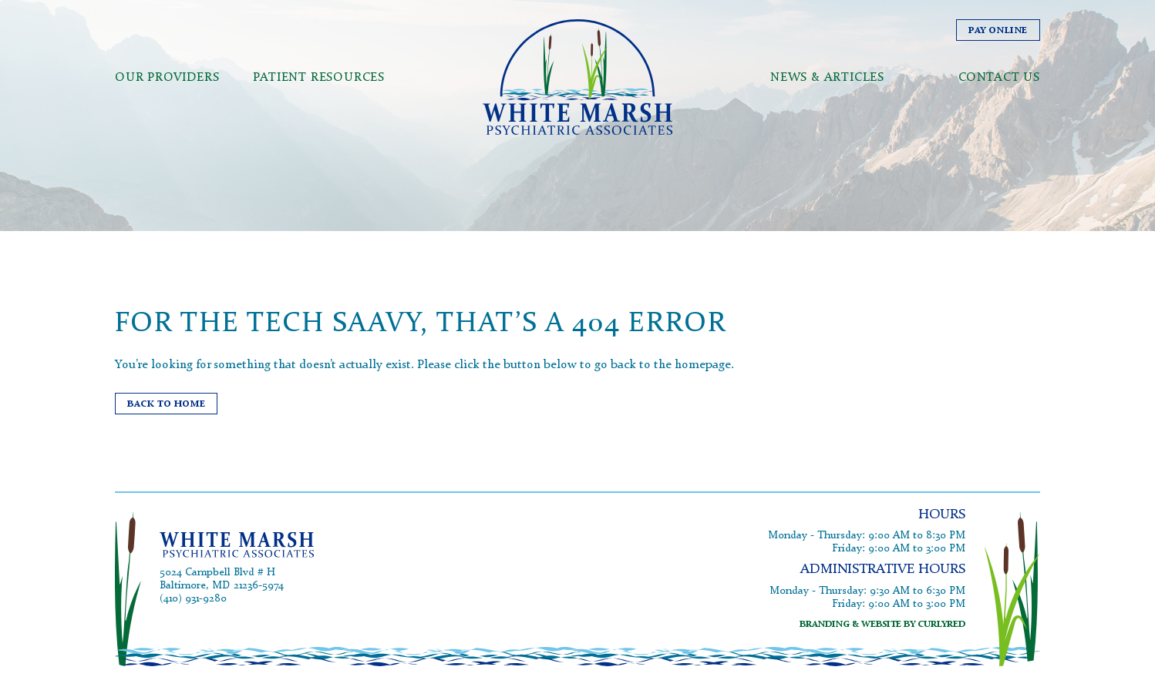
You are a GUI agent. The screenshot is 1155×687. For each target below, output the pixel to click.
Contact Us (999, 115)
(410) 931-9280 (193, 608)
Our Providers (167, 115)
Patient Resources (319, 115)
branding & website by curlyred (882, 625)
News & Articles (827, 115)
